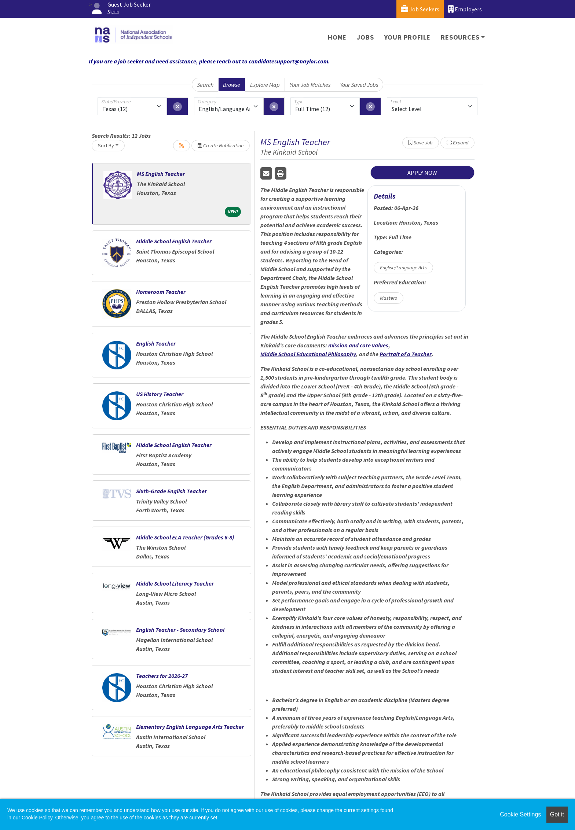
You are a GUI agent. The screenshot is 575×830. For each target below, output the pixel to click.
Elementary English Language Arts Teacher (190, 726)
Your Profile (407, 37)
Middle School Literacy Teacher (175, 583)
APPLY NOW (422, 172)
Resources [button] (460, 37)
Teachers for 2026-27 (162, 675)
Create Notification (220, 145)
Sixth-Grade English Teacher (171, 491)
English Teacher (156, 343)
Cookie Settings (520, 814)
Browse (231, 84)
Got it (557, 814)
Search (205, 84)
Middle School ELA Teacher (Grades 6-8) (185, 537)
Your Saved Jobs (359, 84)
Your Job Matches (310, 84)
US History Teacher (159, 394)
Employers (465, 9)
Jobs (365, 37)
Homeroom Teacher (161, 291)
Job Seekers (420, 9)
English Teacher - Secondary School (180, 629)
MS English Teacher (161, 173)
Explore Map (265, 84)
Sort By (106, 145)
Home (337, 37)
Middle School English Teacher (174, 241)
